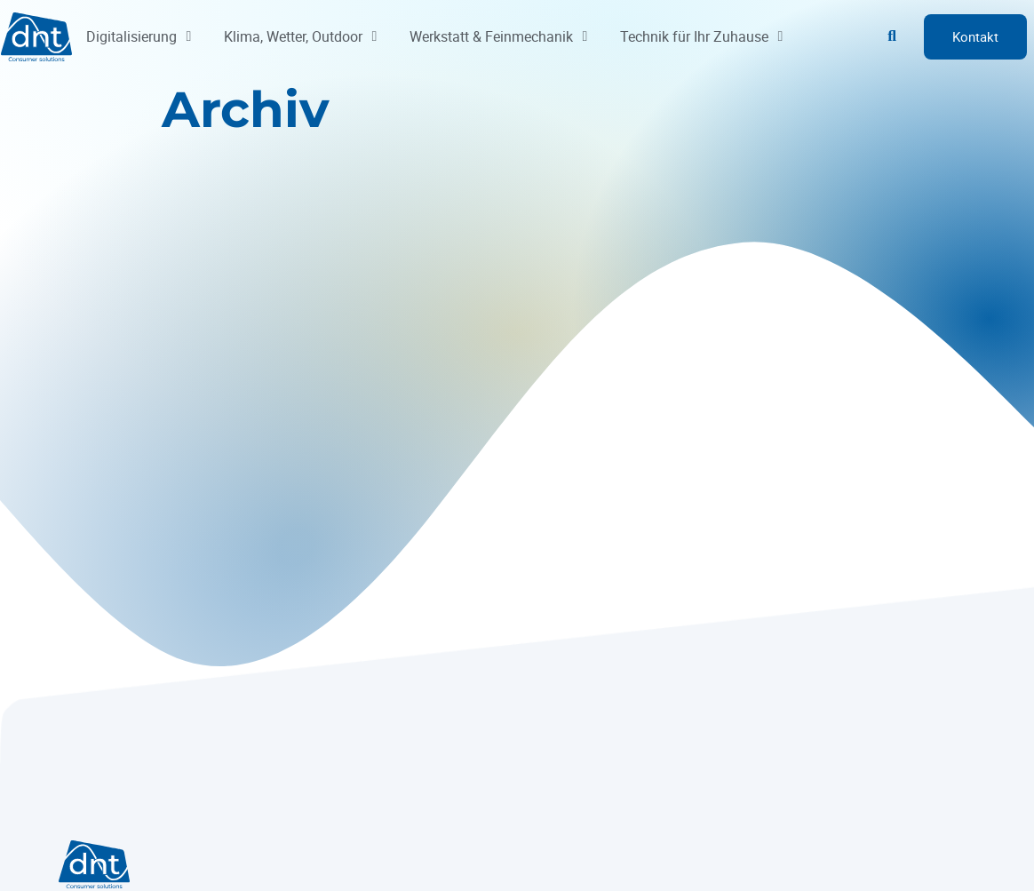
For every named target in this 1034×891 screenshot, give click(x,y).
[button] (892, 36)
